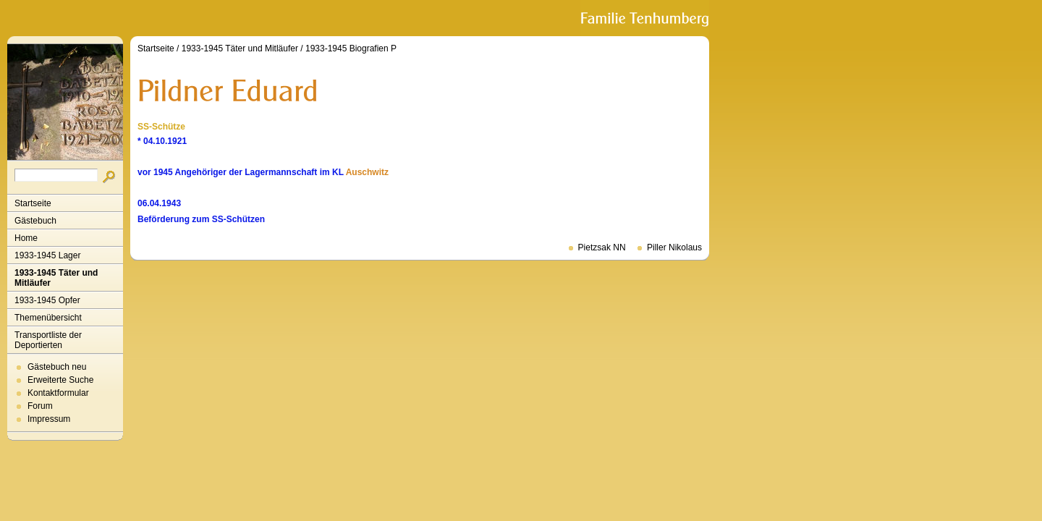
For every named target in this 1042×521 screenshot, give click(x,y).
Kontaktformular (58, 393)
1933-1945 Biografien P (351, 48)
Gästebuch (35, 221)
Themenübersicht (48, 318)
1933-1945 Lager (47, 255)
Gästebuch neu (56, 367)
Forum (40, 406)
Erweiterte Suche (60, 380)
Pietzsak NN (602, 247)
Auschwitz (367, 172)
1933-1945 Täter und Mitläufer (56, 278)
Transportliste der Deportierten (48, 340)
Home (26, 238)
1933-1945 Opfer (47, 300)
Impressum (48, 419)
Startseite (32, 203)
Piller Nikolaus (674, 247)
